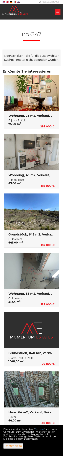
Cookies (39, 429)
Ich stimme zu (13, 445)
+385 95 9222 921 (49, 2)
